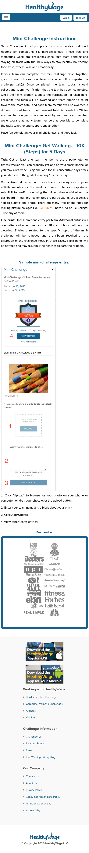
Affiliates (31, 710)
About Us (31, 783)
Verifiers (31, 717)
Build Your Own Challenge (41, 697)
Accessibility (33, 810)
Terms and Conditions (38, 803)
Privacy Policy (34, 790)
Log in (66, 17)
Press (29, 750)
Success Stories (35, 743)
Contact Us (32, 776)
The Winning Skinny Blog (40, 757)
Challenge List (34, 736)
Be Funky (45, 207)
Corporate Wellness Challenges (44, 704)
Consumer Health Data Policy (43, 796)
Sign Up (80, 17)
